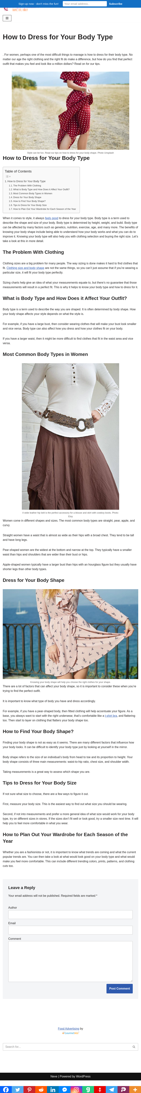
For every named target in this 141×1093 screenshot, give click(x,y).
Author (12, 919)
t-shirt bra (113, 725)
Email (12, 934)
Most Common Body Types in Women (33, 194)
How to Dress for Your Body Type (27, 182)
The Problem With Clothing (27, 186)
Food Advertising (68, 1041)
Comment (14, 950)
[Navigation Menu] (7, 18)
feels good (53, 219)
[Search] (66, 1059)
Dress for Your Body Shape (27, 198)
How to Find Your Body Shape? (29, 202)
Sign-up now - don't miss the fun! (39, 3)
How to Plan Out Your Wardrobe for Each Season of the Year (45, 210)
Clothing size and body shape (31, 270)
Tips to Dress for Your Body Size (30, 206)
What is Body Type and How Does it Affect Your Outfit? (42, 190)
